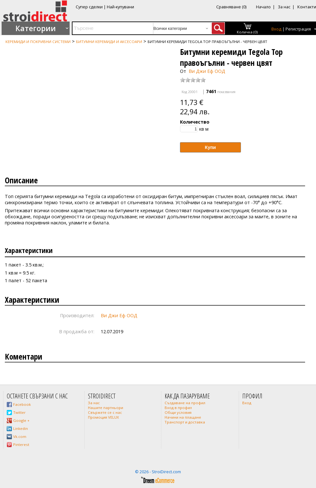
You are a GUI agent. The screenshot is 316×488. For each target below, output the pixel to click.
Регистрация (298, 29)
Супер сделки (89, 7)
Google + (21, 420)
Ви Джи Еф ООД (207, 71)
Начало (263, 7)
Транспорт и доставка (185, 422)
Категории (35, 28)
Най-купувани (120, 7)
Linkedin (20, 428)
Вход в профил (178, 407)
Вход (276, 29)
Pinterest (21, 444)
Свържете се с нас (105, 412)
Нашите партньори (105, 407)
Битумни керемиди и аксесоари (109, 41)
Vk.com (19, 436)
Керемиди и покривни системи (38, 41)
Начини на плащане (183, 417)
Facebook (22, 404)
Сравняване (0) (231, 7)
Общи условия (178, 412)
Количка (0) (247, 32)
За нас (284, 7)
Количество (194, 122)
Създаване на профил (185, 402)
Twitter (19, 412)
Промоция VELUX (103, 417)
